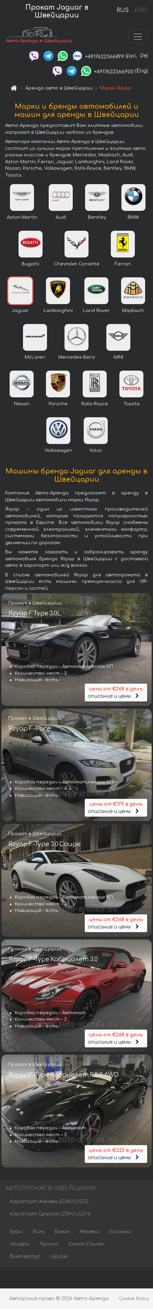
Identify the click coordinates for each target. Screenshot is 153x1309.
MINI (118, 358)
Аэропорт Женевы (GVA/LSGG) (49, 1202)
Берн (16, 1232)
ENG (140, 10)
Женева (89, 1232)
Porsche (58, 404)
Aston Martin (22, 218)
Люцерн (20, 1244)
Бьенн (62, 1232)
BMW (133, 218)
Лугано (48, 1244)
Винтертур (25, 1257)
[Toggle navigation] (138, 37)
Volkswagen (58, 451)
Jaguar (20, 311)
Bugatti (30, 264)
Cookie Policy (134, 1298)
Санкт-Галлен (86, 1244)
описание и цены (116, 692)
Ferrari (123, 264)
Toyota (131, 404)
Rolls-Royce (94, 404)
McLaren (35, 358)
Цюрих (59, 1257)
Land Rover (96, 311)
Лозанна (120, 1232)
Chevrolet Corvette (76, 264)
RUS (123, 10)
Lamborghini (58, 311)
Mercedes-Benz (76, 358)
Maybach (133, 311)
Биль (39, 1232)
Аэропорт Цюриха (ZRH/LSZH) (50, 1214)
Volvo (95, 451)
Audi (61, 218)
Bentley (97, 218)
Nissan (22, 404)
